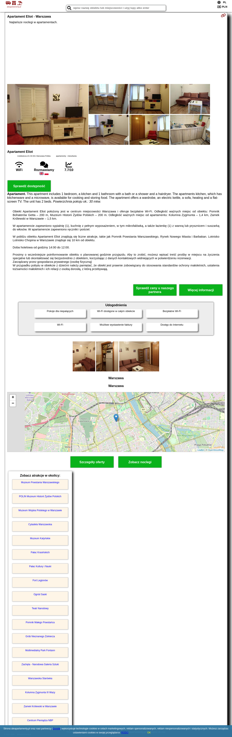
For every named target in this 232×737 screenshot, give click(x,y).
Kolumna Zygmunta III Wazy (40, 692)
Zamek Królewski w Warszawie (40, 706)
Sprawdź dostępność (29, 186)
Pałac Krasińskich (40, 552)
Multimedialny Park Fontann (40, 650)
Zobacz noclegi (140, 462)
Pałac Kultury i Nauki (40, 566)
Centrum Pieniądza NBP (40, 720)
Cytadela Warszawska (40, 524)
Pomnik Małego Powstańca (40, 622)
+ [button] (13, 398)
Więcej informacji (201, 290)
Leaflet (200, 450)
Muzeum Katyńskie (40, 538)
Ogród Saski (40, 594)
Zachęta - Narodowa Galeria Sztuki (40, 664)
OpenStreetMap (216, 450)
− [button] (13, 404)
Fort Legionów (40, 580)
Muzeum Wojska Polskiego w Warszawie (40, 510)
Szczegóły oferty (92, 462)
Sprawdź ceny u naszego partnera (155, 290)
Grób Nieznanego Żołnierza (40, 636)
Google (56, 728)
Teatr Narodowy (40, 608)
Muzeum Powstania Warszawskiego (40, 482)
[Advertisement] (116, 54)
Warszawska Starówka (40, 678)
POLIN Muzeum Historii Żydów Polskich (40, 496)
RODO (124, 732)
